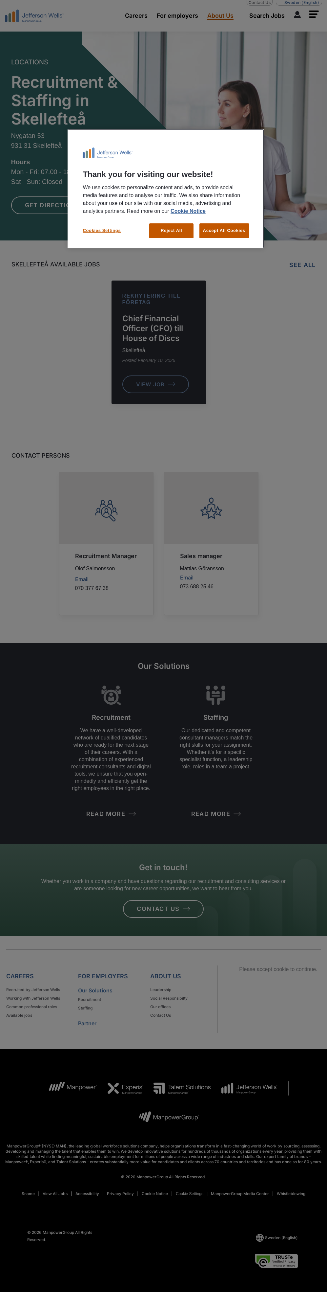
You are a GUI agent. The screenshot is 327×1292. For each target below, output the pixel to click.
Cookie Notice (188, 211)
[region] (166, 188)
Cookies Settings (102, 230)
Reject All (171, 230)
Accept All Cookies (224, 230)
